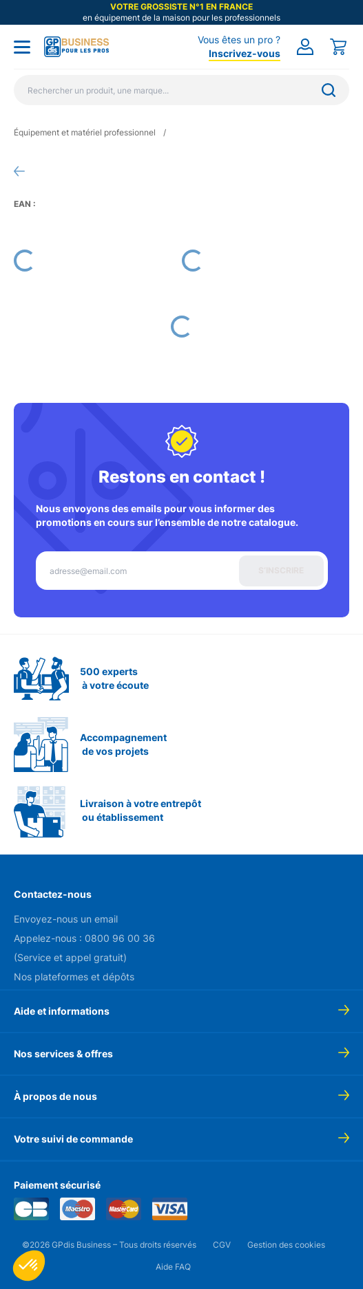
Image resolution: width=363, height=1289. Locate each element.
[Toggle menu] (22, 46)
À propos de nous (55, 1096)
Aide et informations (62, 1011)
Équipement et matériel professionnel (85, 132)
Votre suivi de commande (73, 1139)
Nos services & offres (63, 1053)
